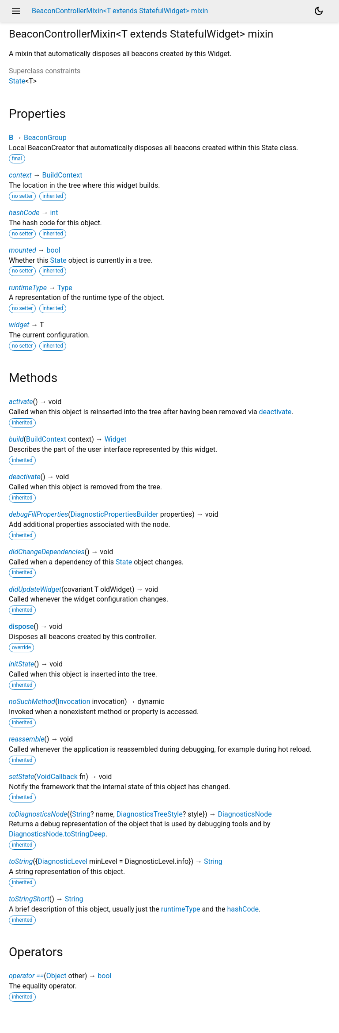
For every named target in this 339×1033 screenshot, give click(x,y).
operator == (26, 976)
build (16, 439)
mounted (22, 250)
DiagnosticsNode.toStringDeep (57, 834)
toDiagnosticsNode (38, 814)
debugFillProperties (38, 514)
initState (21, 664)
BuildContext (62, 175)
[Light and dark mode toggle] (319, 11)
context (20, 175)
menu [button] (16, 11)
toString (21, 861)
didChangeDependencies (47, 552)
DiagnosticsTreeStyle (150, 814)
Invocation (73, 701)
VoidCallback (57, 776)
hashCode (24, 212)
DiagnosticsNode (245, 814)
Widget (116, 439)
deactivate (275, 412)
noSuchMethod (32, 701)
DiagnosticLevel (62, 861)
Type (64, 288)
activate (21, 401)
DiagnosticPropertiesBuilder (114, 514)
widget (19, 325)
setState (21, 776)
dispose (21, 626)
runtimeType (28, 288)
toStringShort (29, 899)
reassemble (26, 739)
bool (53, 250)
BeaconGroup (45, 137)
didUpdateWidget (35, 589)
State (17, 81)
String (81, 814)
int (54, 212)
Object (56, 976)
